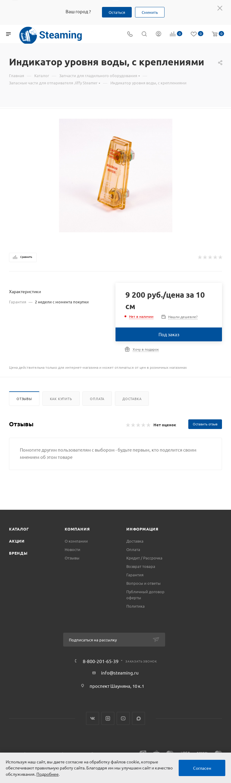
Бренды (18, 553)
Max (138, 718)
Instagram (107, 718)
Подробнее (47, 774)
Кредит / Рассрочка (144, 557)
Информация (142, 528)
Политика (135, 606)
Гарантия (134, 574)
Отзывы (24, 398)
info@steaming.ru (120, 672)
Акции (17, 540)
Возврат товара (140, 566)
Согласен (202, 768)
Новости (72, 549)
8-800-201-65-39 (101, 661)
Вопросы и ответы (143, 583)
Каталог (19, 528)
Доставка (131, 398)
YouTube (123, 718)
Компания (77, 528)
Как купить (61, 398)
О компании (76, 540)
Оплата (97, 398)
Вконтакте (92, 718)
